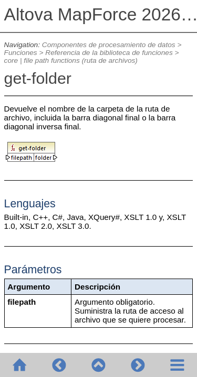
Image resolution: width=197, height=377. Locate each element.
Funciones (20, 53)
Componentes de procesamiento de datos (108, 45)
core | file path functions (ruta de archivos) (71, 60)
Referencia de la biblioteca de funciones (108, 53)
